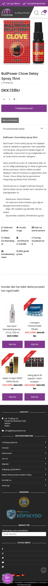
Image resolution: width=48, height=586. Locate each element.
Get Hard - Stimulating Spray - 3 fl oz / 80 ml (12, 329)
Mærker (24, 464)
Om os (24, 458)
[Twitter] (24, 558)
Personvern (24, 453)
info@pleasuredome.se (15, 430)
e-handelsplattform (30, 582)
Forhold (24, 448)
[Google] (24, 567)
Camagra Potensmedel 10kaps (34, 326)
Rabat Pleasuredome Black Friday (24, 475)
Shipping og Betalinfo (24, 469)
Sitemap (24, 485)
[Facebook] (24, 549)
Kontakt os (24, 480)
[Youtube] (24, 562)
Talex (11, 582)
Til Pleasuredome (24, 442)
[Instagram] (24, 553)
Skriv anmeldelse (10, 120)
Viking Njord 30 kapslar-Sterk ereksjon (34, 378)
